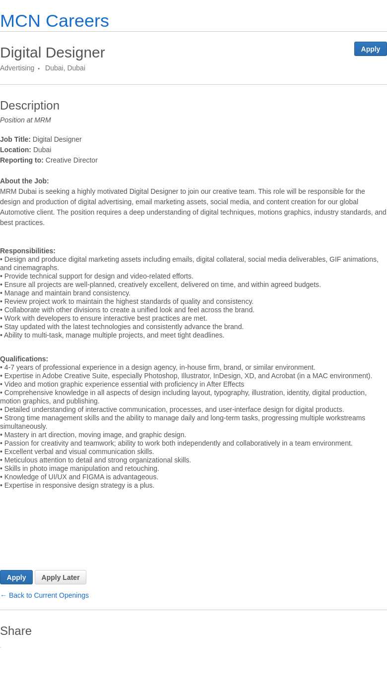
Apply (371, 49)
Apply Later (61, 612)
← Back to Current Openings (44, 630)
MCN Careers (54, 20)
